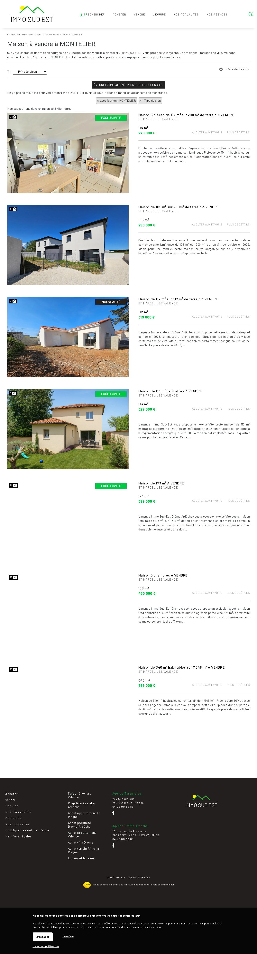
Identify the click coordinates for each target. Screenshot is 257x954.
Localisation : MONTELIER (118, 100)
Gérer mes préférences (46, 946)
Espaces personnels (235, 15)
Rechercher (92, 15)
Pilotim (146, 877)
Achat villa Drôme (81, 842)
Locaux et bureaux (81, 858)
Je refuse (68, 936)
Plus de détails (238, 152)
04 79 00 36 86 (123, 806)
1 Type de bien (151, 100)
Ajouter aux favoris (207, 152)
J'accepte (42, 936)
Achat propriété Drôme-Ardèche (79, 824)
